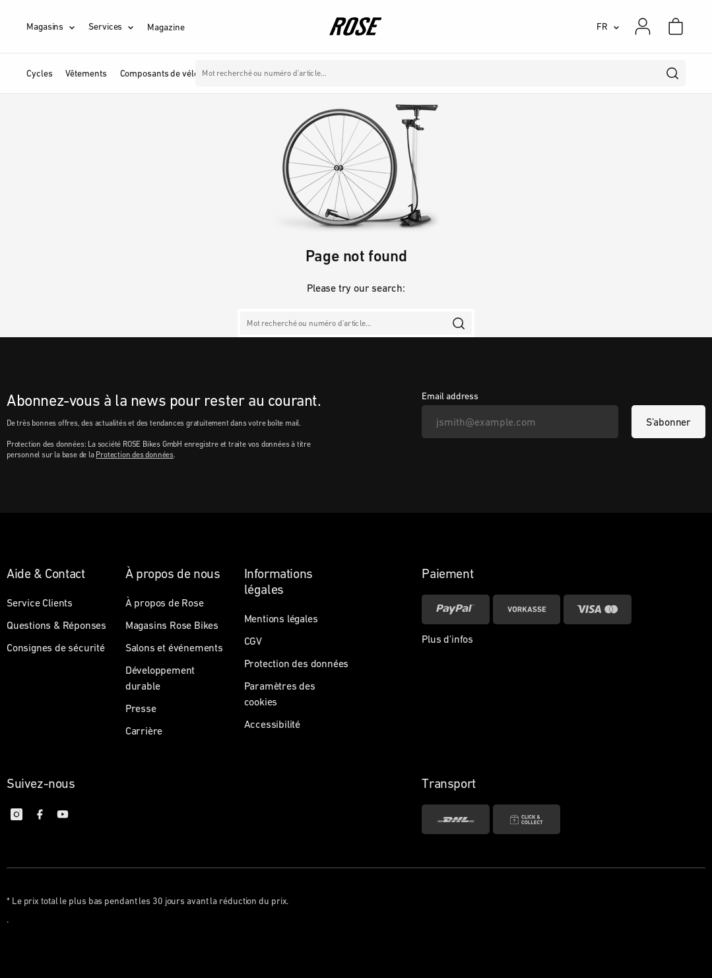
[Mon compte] (643, 26)
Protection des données (135, 454)
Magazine (165, 27)
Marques (378, 73)
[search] (673, 73)
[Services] (117, 26)
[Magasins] (57, 26)
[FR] (608, 26)
